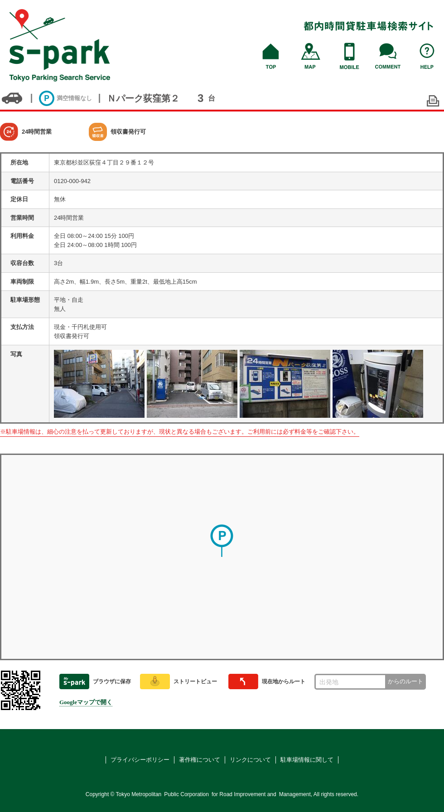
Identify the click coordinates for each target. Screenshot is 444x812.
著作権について (199, 759)
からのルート (405, 681)
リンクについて (250, 759)
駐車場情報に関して (306, 759)
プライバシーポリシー (140, 759)
